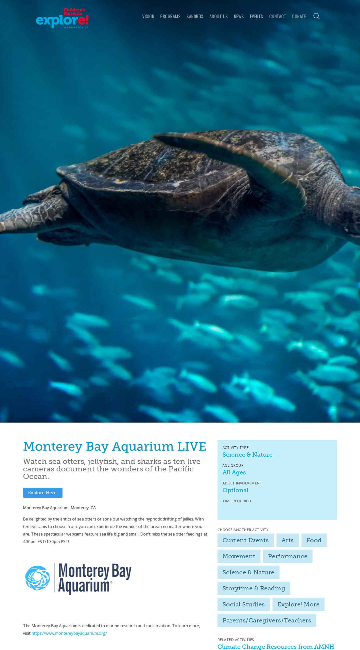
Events (256, 16)
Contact (277, 16)
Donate (299, 16)
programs (170, 16)
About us (219, 16)
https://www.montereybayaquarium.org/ (69, 633)
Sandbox (195, 16)
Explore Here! (43, 492)
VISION (148, 16)
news (239, 16)
